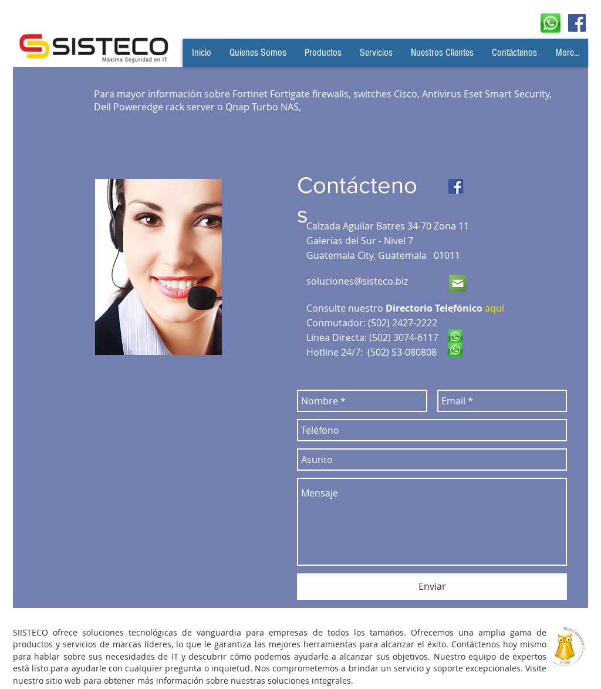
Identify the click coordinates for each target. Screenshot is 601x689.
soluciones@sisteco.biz (357, 281)
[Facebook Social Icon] (577, 23)
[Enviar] (432, 586)
